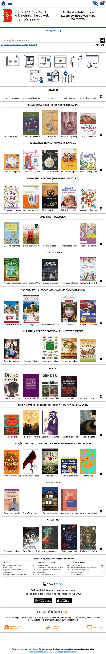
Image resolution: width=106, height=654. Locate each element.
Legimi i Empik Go (8, 567)
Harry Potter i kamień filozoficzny (13, 570)
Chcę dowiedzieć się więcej (40, 652)
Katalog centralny (53, 30)
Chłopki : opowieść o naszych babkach (49, 570)
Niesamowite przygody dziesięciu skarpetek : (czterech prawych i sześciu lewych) (28, 574)
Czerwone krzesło (76, 572)
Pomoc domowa (76, 574)
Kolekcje (33, 44)
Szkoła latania (7, 572)
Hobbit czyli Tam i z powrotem (80, 570)
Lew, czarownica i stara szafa (12, 565)
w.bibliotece (65, 618)
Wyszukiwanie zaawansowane (14, 44)
